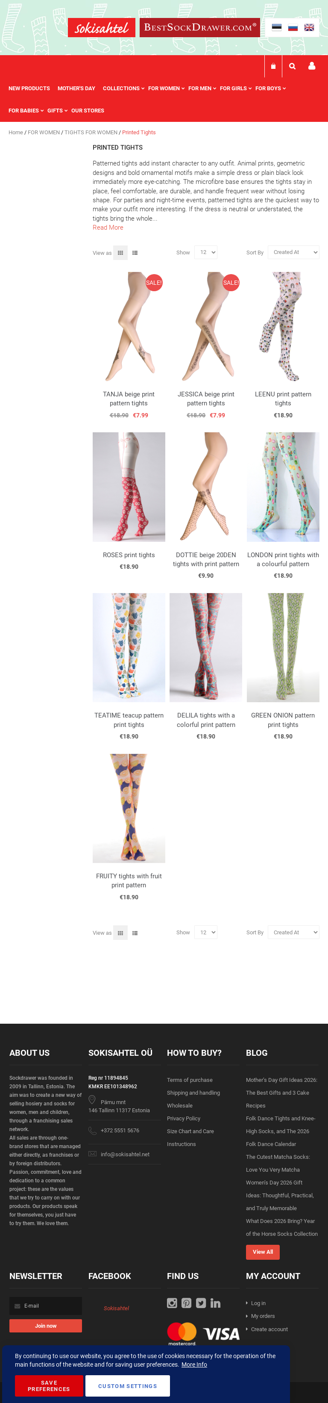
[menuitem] (33, 88)
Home (16, 132)
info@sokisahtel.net (125, 1154)
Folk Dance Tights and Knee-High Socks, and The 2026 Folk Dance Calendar (281, 1131)
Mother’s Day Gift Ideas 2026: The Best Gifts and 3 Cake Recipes (281, 1093)
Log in (258, 1303)
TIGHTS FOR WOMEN (91, 132)
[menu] (164, 99)
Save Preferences (49, 1385)
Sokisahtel (116, 1308)
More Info (194, 1364)
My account (311, 66)
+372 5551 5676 (120, 1130)
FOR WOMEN (44, 132)
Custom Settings (127, 1386)
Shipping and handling (193, 1093)
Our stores (87, 110)
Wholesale (180, 1105)
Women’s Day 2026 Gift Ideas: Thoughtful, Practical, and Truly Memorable (280, 1195)
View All (263, 1252)
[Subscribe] (45, 1325)
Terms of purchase (190, 1080)
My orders (263, 1316)
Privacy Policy (183, 1118)
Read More (108, 227)
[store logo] (101, 29)
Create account (269, 1329)
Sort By (255, 252)
